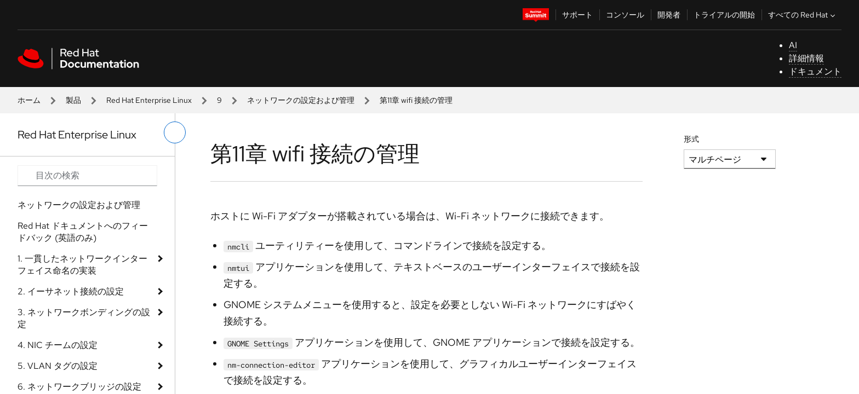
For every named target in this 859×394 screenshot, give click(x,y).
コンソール (625, 15)
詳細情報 (806, 58)
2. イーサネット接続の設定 (71, 291)
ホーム (29, 100)
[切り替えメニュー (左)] (175, 132)
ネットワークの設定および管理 (300, 100)
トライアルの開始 (724, 15)
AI (793, 45)
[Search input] (87, 175)
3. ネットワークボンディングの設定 (84, 318)
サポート (577, 15)
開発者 (668, 15)
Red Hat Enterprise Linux (149, 100)
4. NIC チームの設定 (58, 345)
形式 (691, 139)
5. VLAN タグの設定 (58, 366)
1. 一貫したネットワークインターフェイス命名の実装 (82, 264)
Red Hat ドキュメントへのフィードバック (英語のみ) (83, 232)
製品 (73, 100)
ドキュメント (815, 71)
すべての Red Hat (803, 15)
